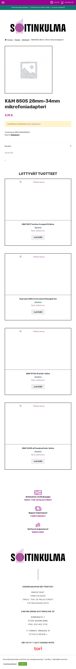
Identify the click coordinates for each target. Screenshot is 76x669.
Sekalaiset (26, 40)
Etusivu (10, 40)
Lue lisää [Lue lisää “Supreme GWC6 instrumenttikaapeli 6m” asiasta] (38, 312)
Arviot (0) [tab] (9, 153)
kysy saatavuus (34, 124)
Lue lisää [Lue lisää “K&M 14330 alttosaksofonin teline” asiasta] (38, 461)
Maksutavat (38, 532)
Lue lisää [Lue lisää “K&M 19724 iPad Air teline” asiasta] (38, 387)
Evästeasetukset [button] (10, 664)
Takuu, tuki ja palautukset (38, 500)
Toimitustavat (38, 596)
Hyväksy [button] (23, 664)
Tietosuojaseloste (38, 603)
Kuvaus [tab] (8, 146)
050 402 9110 (40, 624)
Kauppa (17, 40)
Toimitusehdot (38, 516)
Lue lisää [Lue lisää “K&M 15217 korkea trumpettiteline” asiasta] (38, 237)
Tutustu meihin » (38, 634)
